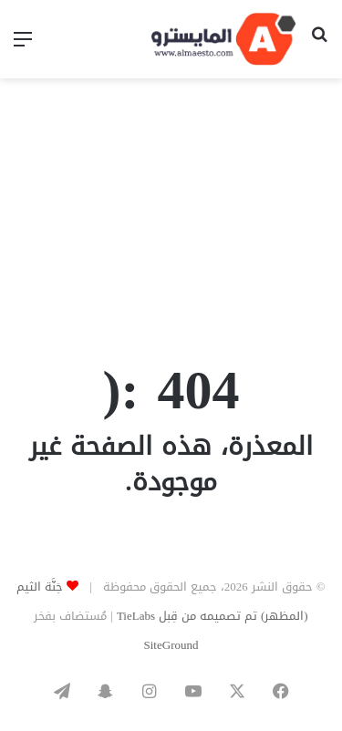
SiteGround (171, 644)
